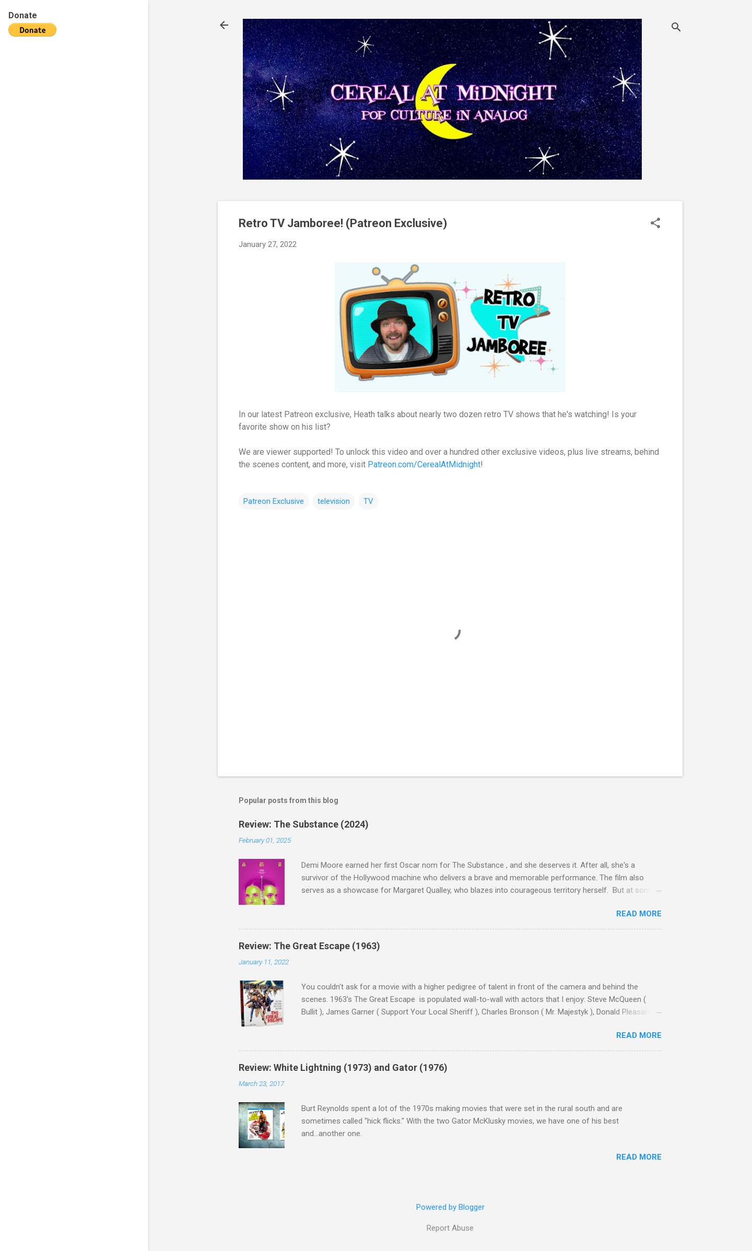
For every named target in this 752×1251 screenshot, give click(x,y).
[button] (655, 224)
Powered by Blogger (450, 1207)
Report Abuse (450, 1228)
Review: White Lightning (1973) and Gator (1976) (343, 1067)
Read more (639, 913)
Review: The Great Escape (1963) (309, 945)
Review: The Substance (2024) (304, 824)
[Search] (676, 28)
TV (368, 501)
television (334, 501)
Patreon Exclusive (273, 501)
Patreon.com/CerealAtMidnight (424, 464)
